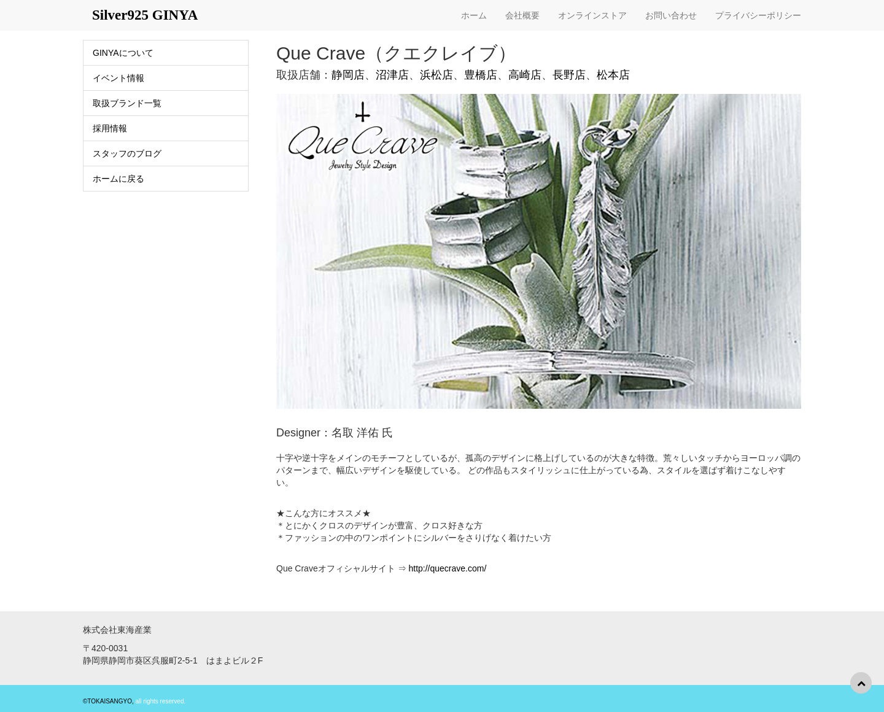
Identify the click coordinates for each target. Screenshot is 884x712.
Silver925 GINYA (145, 15)
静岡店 (348, 75)
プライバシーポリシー (758, 15)
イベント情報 (118, 78)
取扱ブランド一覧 (127, 103)
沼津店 (392, 75)
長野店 (569, 75)
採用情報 (110, 128)
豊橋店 (480, 75)
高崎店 (524, 75)
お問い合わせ (671, 15)
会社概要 (522, 15)
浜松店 (436, 75)
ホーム (474, 15)
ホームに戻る (118, 179)
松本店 (613, 75)
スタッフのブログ (127, 153)
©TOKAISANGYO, (108, 701)
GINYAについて (123, 53)
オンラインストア (592, 15)
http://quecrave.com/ (447, 568)
